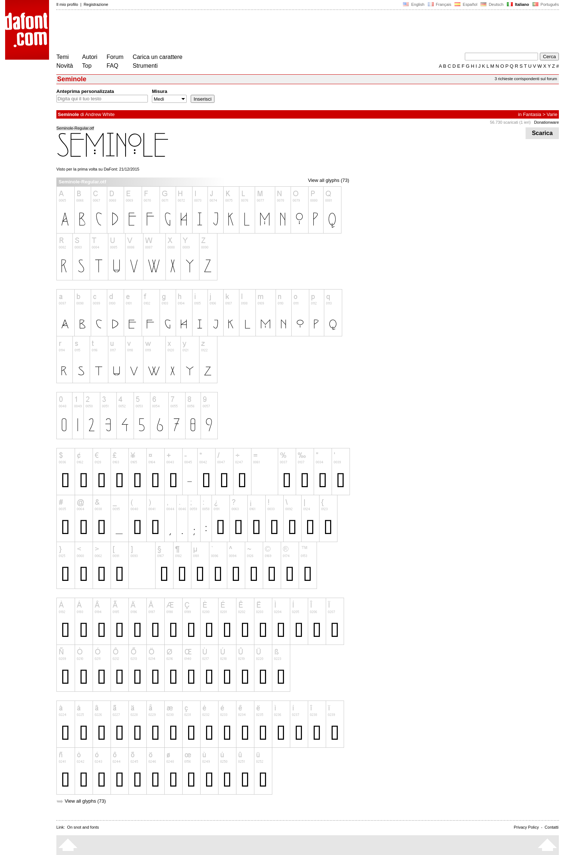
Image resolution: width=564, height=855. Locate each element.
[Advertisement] (189, 32)
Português (545, 4)
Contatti (552, 827)
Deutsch (492, 4)
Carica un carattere (157, 57)
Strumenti (144, 66)
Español (465, 4)
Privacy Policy (526, 827)
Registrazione (95, 4)
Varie (552, 114)
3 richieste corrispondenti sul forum (525, 78)
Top (86, 66)
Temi (62, 57)
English (413, 4)
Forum (115, 57)
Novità (64, 66)
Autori (89, 57)
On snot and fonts (83, 827)
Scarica (542, 133)
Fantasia (532, 114)
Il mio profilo (67, 4)
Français (439, 4)
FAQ (112, 66)
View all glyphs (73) (328, 180)
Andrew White (100, 114)
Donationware (546, 122)
